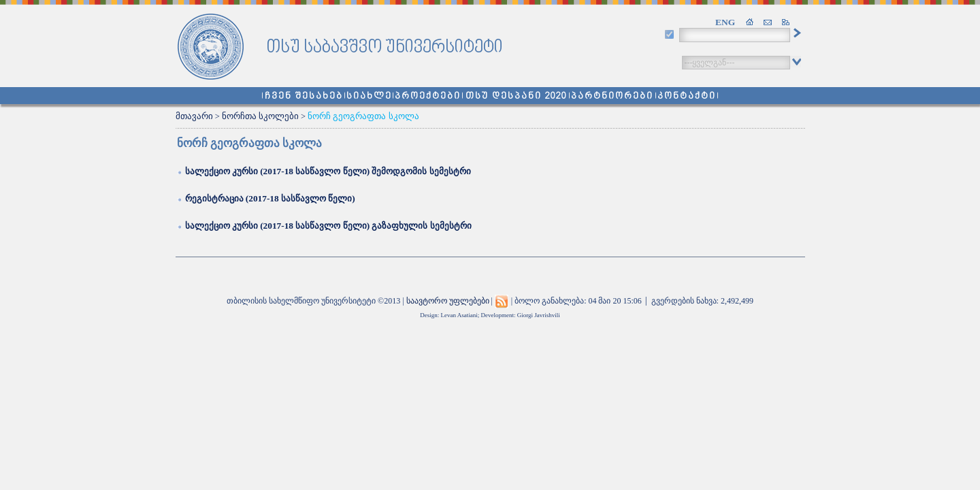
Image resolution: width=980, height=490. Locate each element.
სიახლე (369, 96)
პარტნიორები (612, 96)
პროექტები (428, 96)
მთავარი (194, 116)
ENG (725, 22)
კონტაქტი (686, 96)
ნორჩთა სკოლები (260, 116)
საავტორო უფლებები (447, 301)
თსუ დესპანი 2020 (516, 96)
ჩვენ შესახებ (304, 96)
